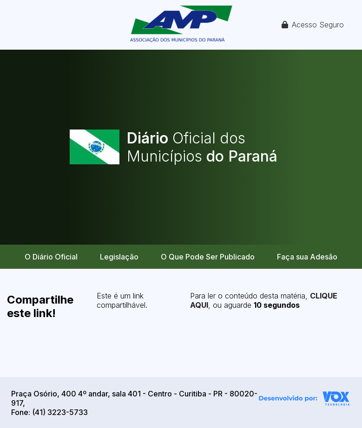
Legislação (119, 256)
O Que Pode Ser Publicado (208, 256)
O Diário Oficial (51, 256)
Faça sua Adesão (307, 256)
